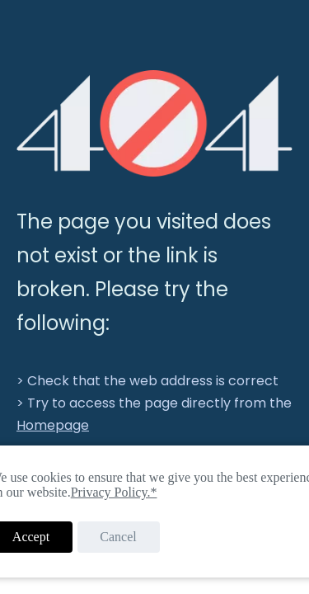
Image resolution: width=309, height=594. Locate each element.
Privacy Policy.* (114, 492)
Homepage (52, 425)
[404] (154, 123)
